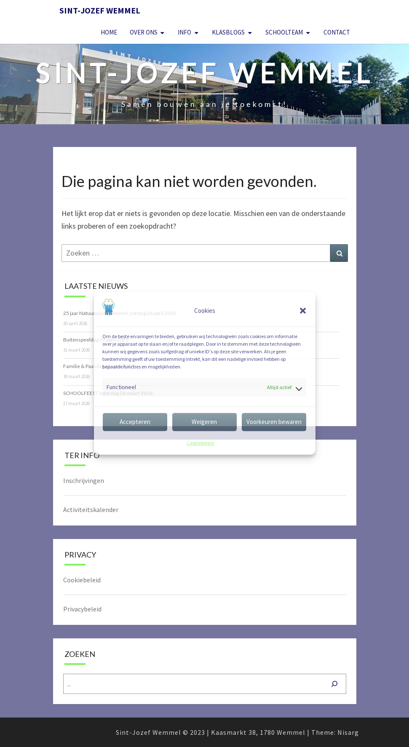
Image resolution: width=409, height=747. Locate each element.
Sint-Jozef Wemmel (99, 10)
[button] (303, 311)
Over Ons (144, 32)
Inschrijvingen (83, 480)
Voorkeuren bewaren (274, 422)
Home (109, 32)
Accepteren (135, 422)
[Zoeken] (334, 684)
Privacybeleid (82, 609)
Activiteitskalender (90, 509)
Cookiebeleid (200, 443)
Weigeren (204, 422)
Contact (336, 32)
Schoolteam (284, 32)
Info (184, 32)
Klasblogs (228, 32)
